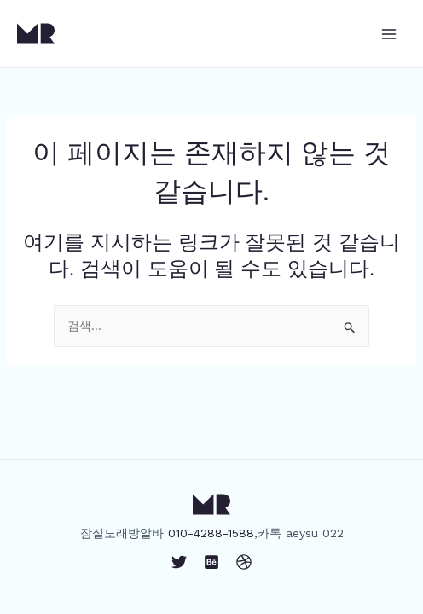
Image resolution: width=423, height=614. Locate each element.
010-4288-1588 (211, 533)
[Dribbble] (244, 562)
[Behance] (211, 562)
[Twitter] (179, 562)
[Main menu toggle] (388, 33)
